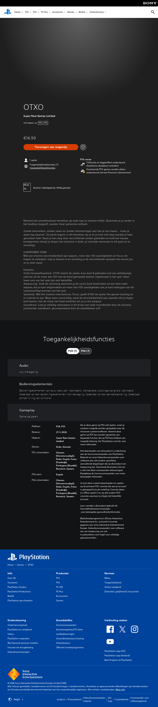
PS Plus (44, 12)
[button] (42, 168)
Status (11, 633)
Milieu (107, 578)
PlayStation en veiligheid (20, 629)
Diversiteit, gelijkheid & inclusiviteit (121, 591)
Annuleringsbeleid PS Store (69, 629)
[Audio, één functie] (79, 368)
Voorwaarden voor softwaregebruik (139, 699)
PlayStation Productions (19, 591)
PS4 (35, 12)
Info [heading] (10, 573)
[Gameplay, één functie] (79, 412)
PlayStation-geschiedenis (20, 600)
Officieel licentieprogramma (70, 647)
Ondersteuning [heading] (17, 620)
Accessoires (57, 12)
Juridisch (61, 699)
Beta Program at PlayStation (118, 659)
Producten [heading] (62, 573)
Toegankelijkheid (112, 582)
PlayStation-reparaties (19, 638)
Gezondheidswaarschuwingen (95, 508)
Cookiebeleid (121, 699)
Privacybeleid (74, 699)
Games (17, 12)
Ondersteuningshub (17, 625)
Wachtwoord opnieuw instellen (23, 642)
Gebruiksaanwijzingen (19, 651)
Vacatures (13, 582)
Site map (110, 699)
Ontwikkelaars (63, 642)
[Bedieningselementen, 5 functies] (79, 390)
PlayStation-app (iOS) (115, 651)
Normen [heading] (109, 573)
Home (10, 564)
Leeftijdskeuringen (65, 633)
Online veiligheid (112, 587)
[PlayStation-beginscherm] (7, 12)
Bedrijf (11, 596)
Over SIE (12, 578)
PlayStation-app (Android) (117, 655)
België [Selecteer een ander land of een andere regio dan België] (16, 699)
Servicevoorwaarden (66, 625)
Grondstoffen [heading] (64, 620)
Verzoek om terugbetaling (20, 647)
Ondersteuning (97, 12)
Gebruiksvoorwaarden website (94, 699)
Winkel (82, 12)
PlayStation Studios (17, 587)
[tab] (72, 351)
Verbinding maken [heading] (115, 620)
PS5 (26, 12)
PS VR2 (59, 587)
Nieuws (70, 12)
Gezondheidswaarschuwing (70, 638)
